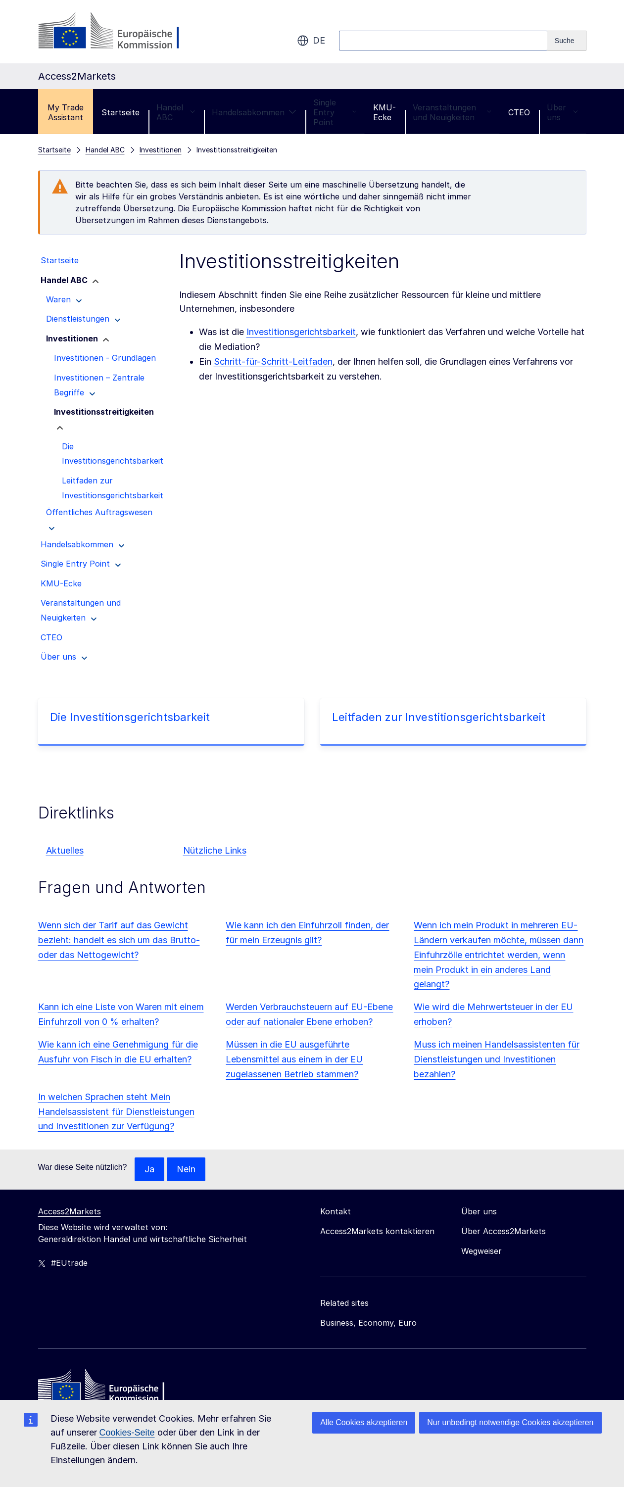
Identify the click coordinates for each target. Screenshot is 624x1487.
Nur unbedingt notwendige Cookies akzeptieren (510, 1422)
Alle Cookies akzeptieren (363, 1422)
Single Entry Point (334, 112)
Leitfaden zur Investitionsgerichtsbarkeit (438, 717)
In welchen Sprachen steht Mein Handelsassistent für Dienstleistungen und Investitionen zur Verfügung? (116, 1112)
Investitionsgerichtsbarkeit (301, 332)
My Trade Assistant (66, 112)
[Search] (566, 40)
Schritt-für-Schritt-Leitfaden (273, 361)
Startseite (120, 112)
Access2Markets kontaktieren (377, 1231)
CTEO (519, 112)
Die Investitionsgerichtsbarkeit (130, 717)
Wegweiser (481, 1251)
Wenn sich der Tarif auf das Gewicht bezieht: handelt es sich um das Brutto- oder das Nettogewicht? (119, 940)
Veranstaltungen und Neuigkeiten (452, 112)
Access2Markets (69, 1211)
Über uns (562, 112)
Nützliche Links (214, 850)
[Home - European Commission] (110, 1388)
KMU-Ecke (384, 112)
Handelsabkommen (254, 112)
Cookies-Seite (127, 1433)
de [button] (311, 41)
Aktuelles (65, 850)
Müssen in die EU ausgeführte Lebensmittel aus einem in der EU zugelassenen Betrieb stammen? (294, 1059)
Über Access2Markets (503, 1231)
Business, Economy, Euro (368, 1323)
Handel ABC (175, 112)
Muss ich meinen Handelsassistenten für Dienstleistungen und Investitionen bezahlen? (496, 1059)
